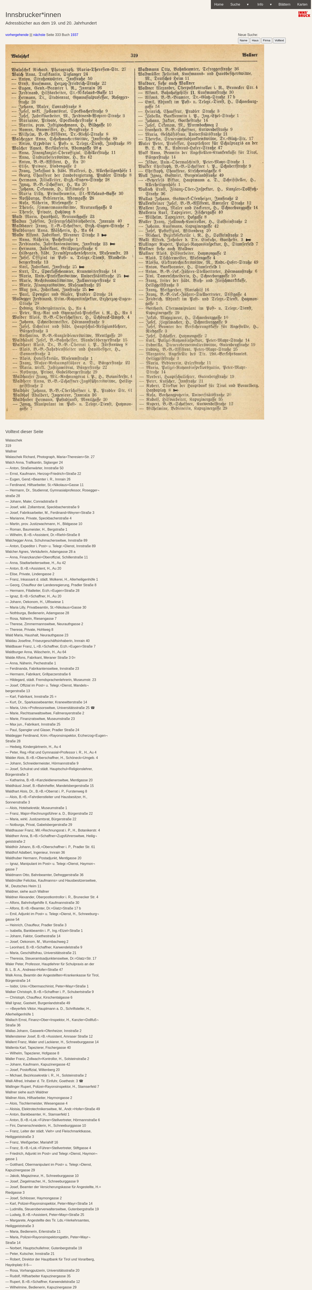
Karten (302, 4)
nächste (39, 35)
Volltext (279, 40)
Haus (255, 40)
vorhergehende (17, 35)
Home (219, 4)
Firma (266, 40)
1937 (74, 35)
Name (244, 40)
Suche (239, 4)
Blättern (284, 4)
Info (264, 4)
